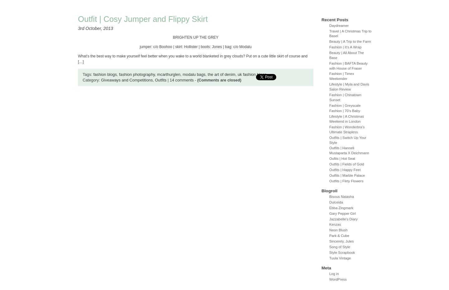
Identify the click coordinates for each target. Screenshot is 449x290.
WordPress (338, 279)
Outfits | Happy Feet (345, 170)
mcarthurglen (169, 74)
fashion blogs (105, 74)
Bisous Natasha (341, 197)
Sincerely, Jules (341, 241)
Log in (334, 274)
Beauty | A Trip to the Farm (350, 41)
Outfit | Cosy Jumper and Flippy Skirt (143, 19)
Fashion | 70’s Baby (344, 111)
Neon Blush (338, 230)
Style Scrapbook (342, 252)
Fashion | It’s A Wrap (345, 47)
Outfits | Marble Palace (347, 175)
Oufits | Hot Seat (342, 158)
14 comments (182, 80)
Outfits (161, 80)
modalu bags (194, 74)
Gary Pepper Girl (342, 213)
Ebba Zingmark (341, 208)
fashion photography (137, 74)
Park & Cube (339, 236)
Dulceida (336, 202)
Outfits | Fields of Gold (346, 164)
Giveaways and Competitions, (128, 80)
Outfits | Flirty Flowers (346, 181)
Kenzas (335, 224)
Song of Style (339, 247)
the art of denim (221, 74)
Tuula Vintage (340, 258)
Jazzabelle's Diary (343, 219)
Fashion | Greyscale (345, 105)
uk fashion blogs (252, 74)
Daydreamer (339, 25)
